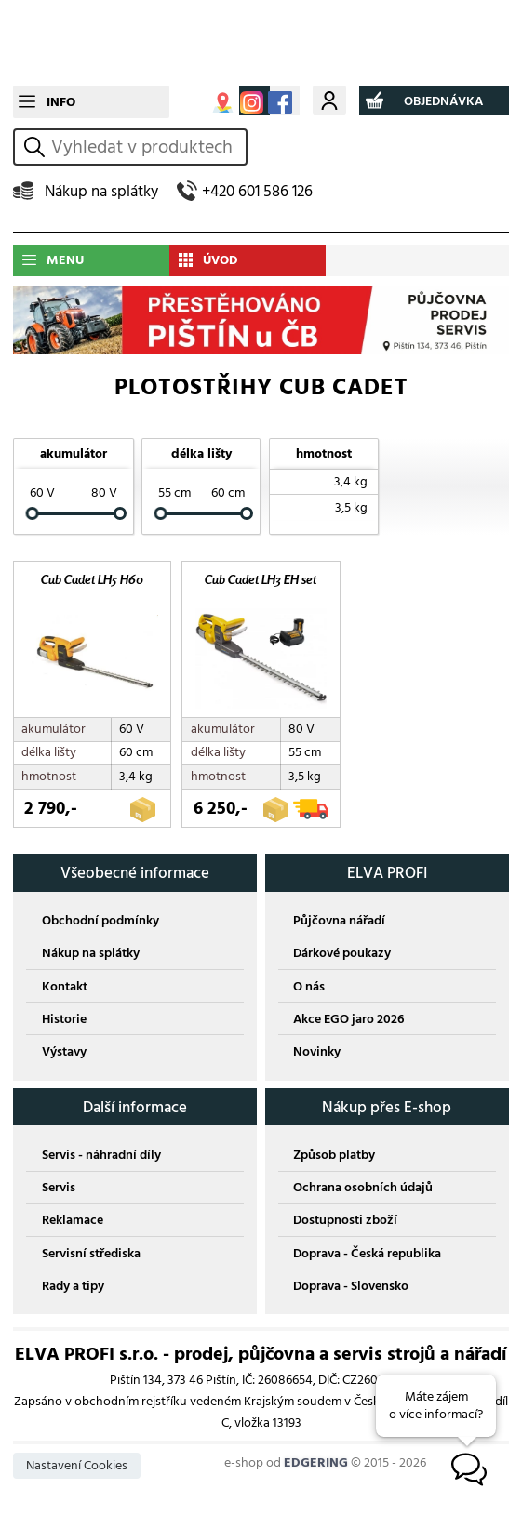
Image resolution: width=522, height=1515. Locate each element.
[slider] (32, 514)
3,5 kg (351, 507)
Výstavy (64, 1055)
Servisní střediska (91, 1257)
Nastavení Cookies (76, 1470)
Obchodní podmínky (100, 925)
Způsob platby (334, 1158)
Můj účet (329, 100)
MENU (65, 260)
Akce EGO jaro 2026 (348, 1022)
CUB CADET (261, 43)
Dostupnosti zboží (345, 1224)
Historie (64, 1022)
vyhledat (37, 146)
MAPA (222, 102)
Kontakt (64, 990)
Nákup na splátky (101, 191)
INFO (61, 102)
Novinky (317, 1055)
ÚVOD (220, 260)
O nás (309, 990)
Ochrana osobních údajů (363, 1191)
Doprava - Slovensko (350, 1289)
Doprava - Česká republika (367, 1257)
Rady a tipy (73, 1289)
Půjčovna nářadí (339, 925)
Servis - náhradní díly (101, 1158)
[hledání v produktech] (146, 147)
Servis (58, 1191)
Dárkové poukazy (342, 957)
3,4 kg (351, 481)
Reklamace (72, 1224)
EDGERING (316, 1466)
